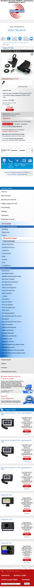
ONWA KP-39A (6, 495)
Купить (9, 109)
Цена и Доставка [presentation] (22, 86)
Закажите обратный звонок (10, 131)
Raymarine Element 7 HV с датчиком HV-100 (16, 468)
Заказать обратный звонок (3, 38)
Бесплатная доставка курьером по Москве (15, 38)
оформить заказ (8, 124)
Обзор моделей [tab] (7, 21)
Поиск (27, 584)
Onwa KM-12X (6, 543)
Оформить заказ (12, 571)
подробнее (27, 434)
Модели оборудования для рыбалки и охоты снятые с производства (17, 173)
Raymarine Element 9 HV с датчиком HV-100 (16, 441)
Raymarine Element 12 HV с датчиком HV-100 (17, 414)
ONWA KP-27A (6, 519)
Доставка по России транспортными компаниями (27, 38)
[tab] (25, 86)
